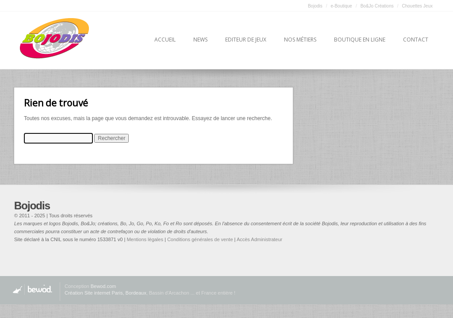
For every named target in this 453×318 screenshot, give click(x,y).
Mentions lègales (145, 239)
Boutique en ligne (359, 39)
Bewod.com (103, 286)
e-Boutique (341, 6)
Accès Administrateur (259, 239)
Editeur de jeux (245, 39)
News (200, 39)
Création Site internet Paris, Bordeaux (105, 292)
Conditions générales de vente (200, 239)
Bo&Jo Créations (377, 6)
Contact (415, 39)
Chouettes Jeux (417, 6)
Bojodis (315, 6)
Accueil (165, 39)
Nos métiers (300, 39)
